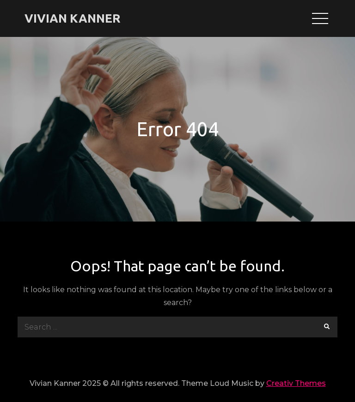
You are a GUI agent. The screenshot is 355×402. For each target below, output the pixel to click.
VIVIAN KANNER (72, 18)
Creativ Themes (296, 383)
